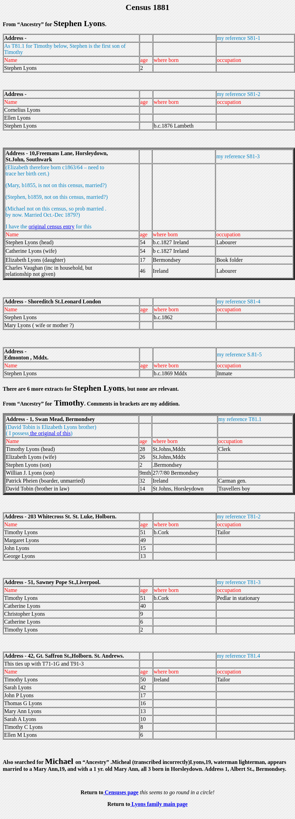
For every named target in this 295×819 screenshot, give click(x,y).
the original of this (50, 433)
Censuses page (120, 792)
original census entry (51, 226)
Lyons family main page (159, 804)
